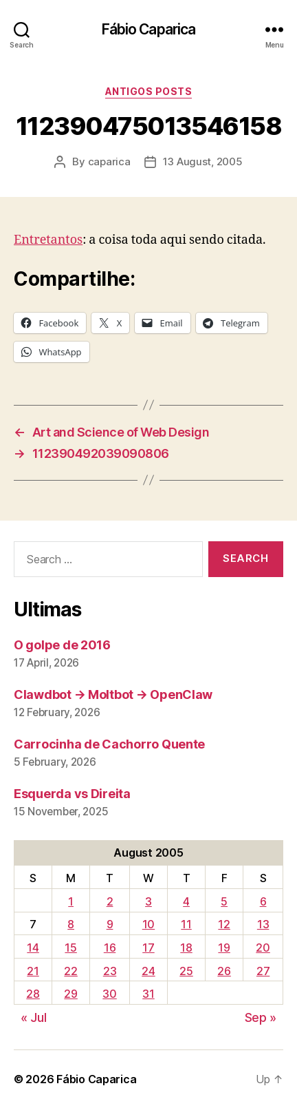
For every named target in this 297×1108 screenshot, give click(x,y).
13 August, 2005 (203, 161)
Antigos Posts (148, 91)
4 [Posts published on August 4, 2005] (186, 901)
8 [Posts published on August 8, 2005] (70, 924)
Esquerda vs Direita (72, 793)
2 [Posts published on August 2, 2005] (110, 901)
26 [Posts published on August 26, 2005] (223, 971)
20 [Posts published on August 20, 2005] (263, 947)
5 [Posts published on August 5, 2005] (224, 901)
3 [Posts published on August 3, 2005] (148, 901)
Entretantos (48, 240)
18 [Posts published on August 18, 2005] (186, 947)
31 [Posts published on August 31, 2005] (148, 994)
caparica (109, 161)
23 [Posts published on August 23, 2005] (109, 971)
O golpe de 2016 (62, 645)
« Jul (34, 1017)
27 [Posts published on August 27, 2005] (263, 971)
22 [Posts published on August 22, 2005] (70, 971)
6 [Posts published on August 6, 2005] (263, 901)
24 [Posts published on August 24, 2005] (148, 971)
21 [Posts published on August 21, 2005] (32, 971)
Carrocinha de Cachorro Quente (109, 744)
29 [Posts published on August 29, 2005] (70, 994)
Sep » (261, 1017)
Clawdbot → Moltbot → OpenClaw (113, 694)
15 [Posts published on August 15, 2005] (70, 947)
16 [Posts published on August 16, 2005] (110, 947)
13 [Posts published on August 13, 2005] (263, 924)
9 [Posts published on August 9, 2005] (110, 924)
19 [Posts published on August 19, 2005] (224, 947)
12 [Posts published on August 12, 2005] (224, 924)
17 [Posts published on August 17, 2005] (148, 947)
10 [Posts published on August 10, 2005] (148, 924)
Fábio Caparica (149, 29)
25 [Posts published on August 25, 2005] (185, 971)
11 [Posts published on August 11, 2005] (186, 924)
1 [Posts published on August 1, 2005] (71, 901)
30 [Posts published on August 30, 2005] (109, 994)
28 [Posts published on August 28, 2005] (32, 994)
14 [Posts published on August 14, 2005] (32, 947)
